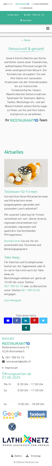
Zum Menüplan (12, 300)
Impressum (11, 367)
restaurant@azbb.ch (18, 361)
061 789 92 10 (13, 286)
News (27, 40)
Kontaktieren (12, 241)
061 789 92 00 (30, 290)
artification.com (30, 462)
